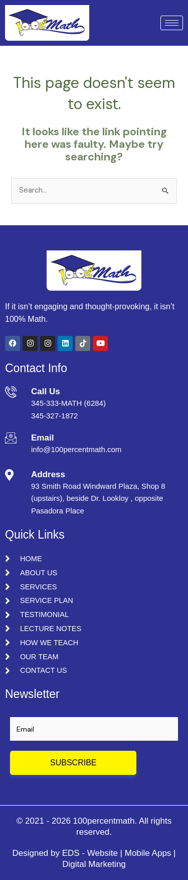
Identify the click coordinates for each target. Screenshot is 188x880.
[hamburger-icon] (171, 23)
